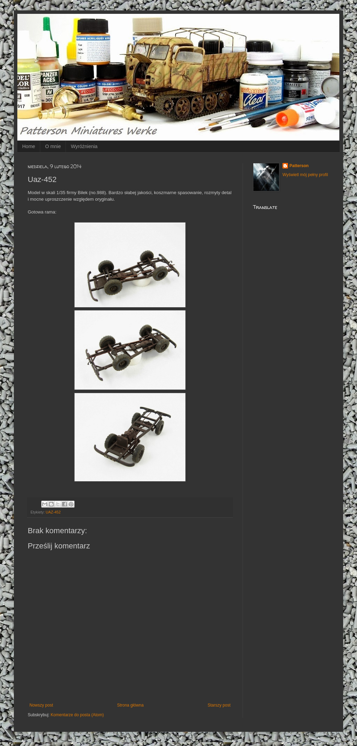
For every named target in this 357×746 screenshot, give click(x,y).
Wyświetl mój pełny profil (305, 174)
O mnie (53, 146)
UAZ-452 (53, 512)
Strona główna (130, 705)
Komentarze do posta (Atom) (77, 714)
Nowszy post (41, 705)
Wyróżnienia (84, 146)
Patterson (298, 165)
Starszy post (219, 705)
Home (28, 146)
